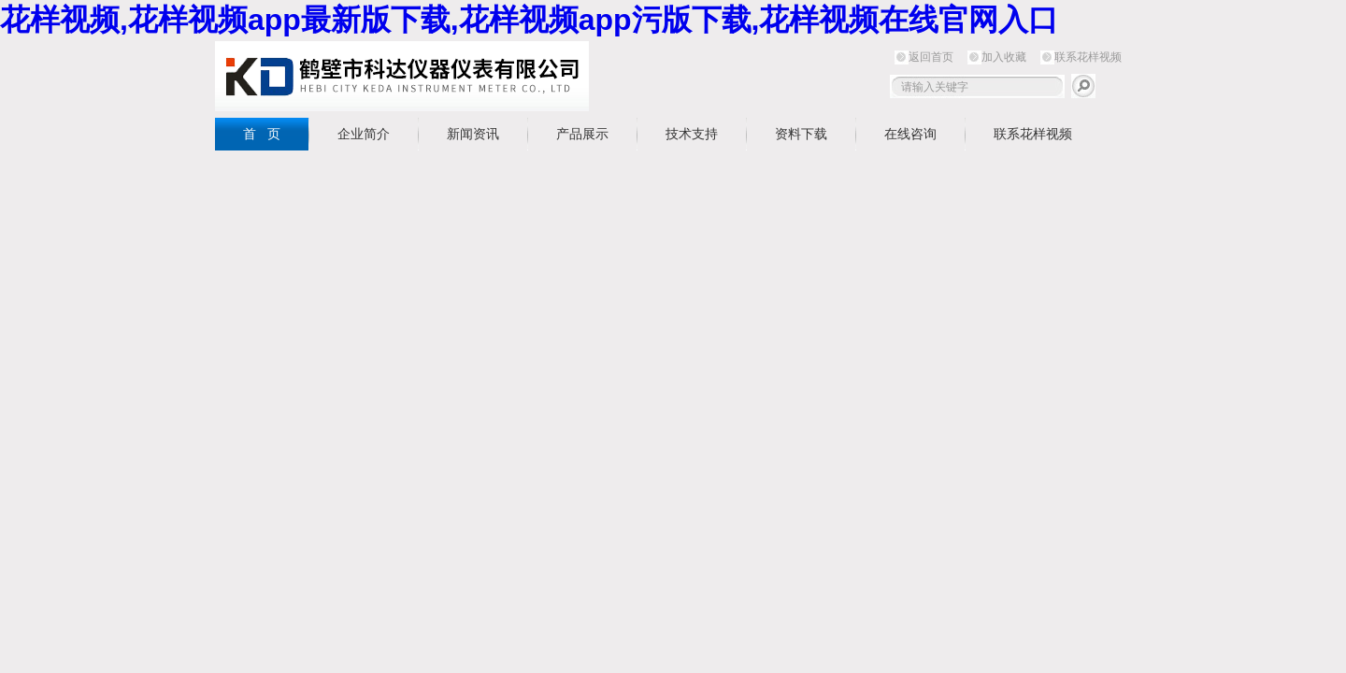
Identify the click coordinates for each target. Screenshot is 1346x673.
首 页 (261, 133)
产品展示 (582, 133)
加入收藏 (1003, 57)
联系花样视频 (1088, 57)
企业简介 (363, 133)
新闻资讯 (473, 133)
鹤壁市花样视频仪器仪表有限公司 (402, 76)
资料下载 (801, 133)
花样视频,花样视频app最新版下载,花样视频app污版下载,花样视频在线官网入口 (529, 19)
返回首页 (931, 57)
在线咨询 (910, 133)
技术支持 (692, 133)
